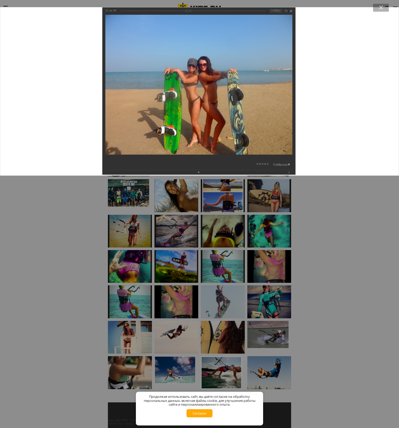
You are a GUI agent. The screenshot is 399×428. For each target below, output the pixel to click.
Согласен (199, 413)
